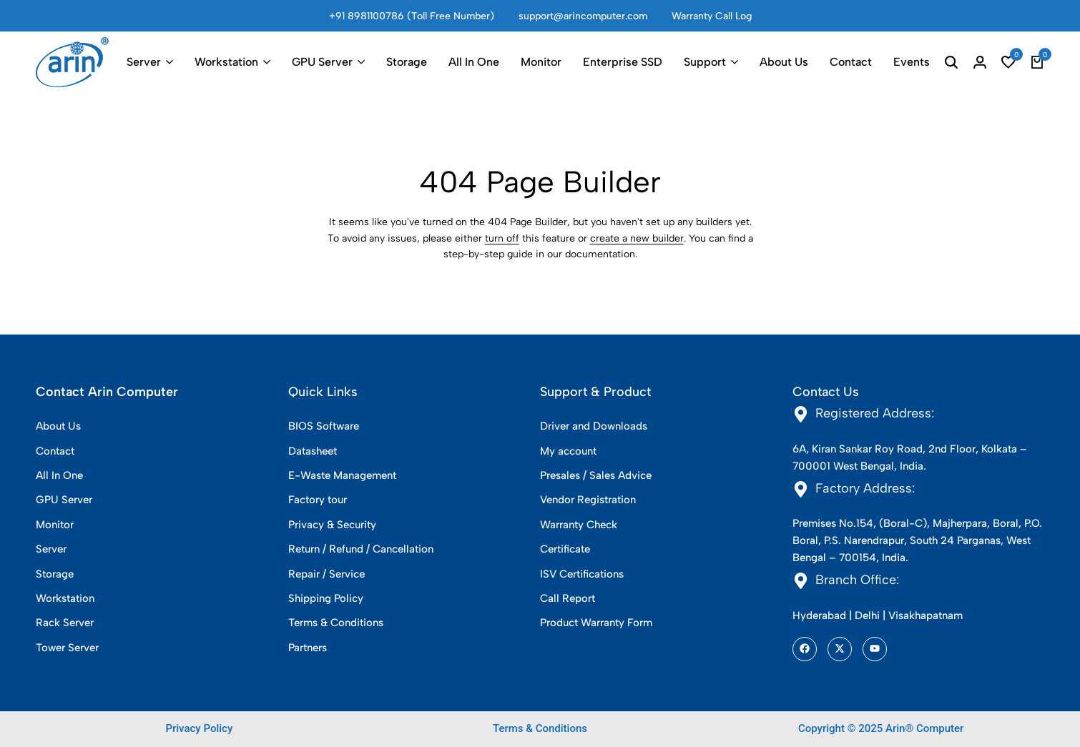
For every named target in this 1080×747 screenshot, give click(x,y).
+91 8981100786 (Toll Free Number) (411, 16)
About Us (784, 62)
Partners (307, 647)
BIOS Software (323, 426)
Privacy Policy (198, 728)
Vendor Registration (588, 499)
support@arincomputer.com (583, 16)
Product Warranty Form (596, 622)
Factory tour (317, 499)
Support (705, 62)
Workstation (226, 62)
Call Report (567, 598)
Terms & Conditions (335, 622)
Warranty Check (578, 524)
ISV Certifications (582, 574)
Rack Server (65, 622)
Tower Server (67, 647)
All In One (473, 62)
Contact (851, 62)
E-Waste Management (342, 475)
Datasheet (312, 451)
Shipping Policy (325, 598)
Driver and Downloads (593, 426)
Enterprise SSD (622, 62)
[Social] (804, 649)
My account (568, 451)
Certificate (565, 549)
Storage (406, 62)
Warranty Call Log (712, 16)
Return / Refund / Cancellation (360, 549)
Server (144, 62)
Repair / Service (326, 574)
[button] (1008, 62)
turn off (502, 238)
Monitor (541, 62)
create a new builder (637, 238)
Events (911, 62)
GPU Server (322, 62)
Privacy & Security (332, 524)
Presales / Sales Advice (596, 475)
